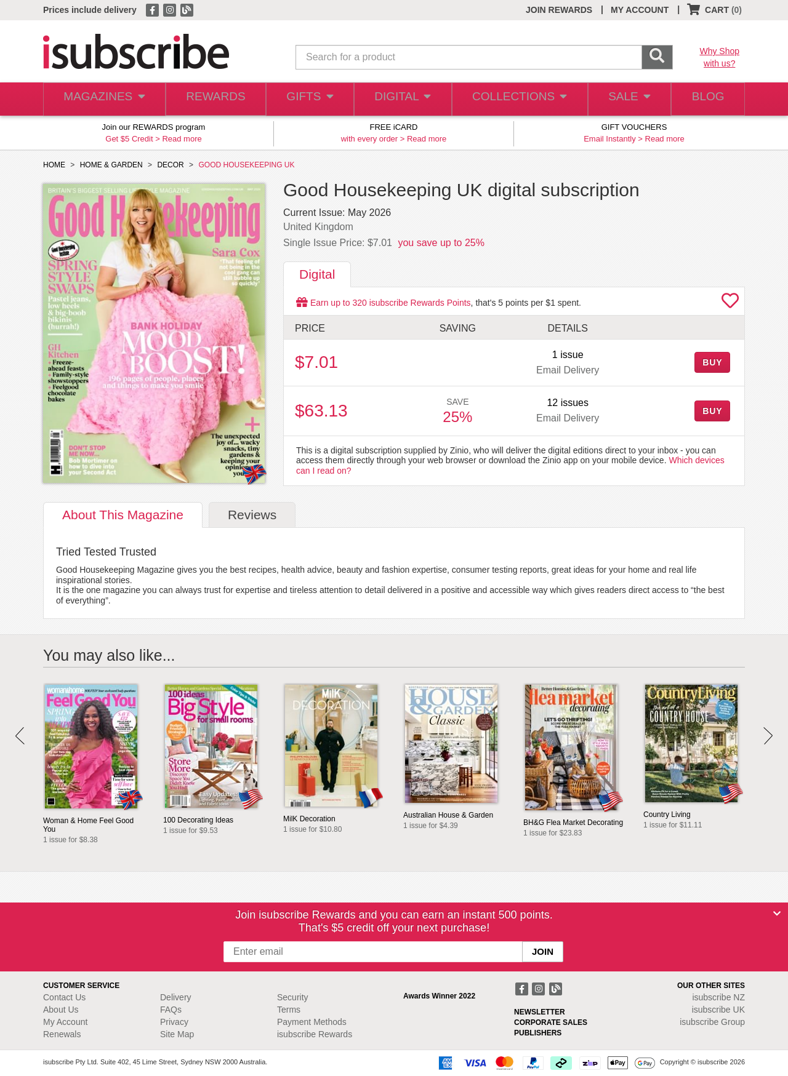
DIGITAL (401, 99)
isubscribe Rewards (314, 1034)
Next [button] (768, 735)
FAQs (171, 1009)
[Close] (777, 914)
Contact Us (64, 997)
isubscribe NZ (718, 997)
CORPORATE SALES (550, 1022)
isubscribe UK (718, 1009)
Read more (181, 138)
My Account (65, 1022)
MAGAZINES (102, 99)
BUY (712, 362)
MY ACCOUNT (640, 10)
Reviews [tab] (252, 515)
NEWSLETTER (539, 1012)
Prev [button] (20, 735)
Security (292, 997)
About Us (61, 1009)
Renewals (62, 1034)
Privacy (174, 1022)
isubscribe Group (712, 1022)
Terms (288, 1009)
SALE (624, 99)
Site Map (177, 1034)
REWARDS (212, 99)
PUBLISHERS (537, 1033)
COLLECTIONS (516, 99)
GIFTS (307, 99)
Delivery (175, 997)
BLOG (706, 99)
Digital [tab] (317, 274)
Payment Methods (312, 1022)
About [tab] (122, 515)
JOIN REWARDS (559, 10)
